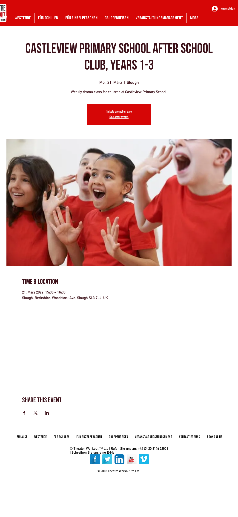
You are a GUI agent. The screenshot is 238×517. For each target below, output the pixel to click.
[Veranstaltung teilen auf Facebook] (24, 413)
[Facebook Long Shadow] (95, 459)
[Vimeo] (144, 459)
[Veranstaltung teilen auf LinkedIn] (47, 413)
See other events (119, 117)
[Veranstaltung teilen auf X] (35, 413)
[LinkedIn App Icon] (119, 459)
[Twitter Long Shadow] (107, 459)
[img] (103, 482)
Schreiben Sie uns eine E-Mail (94, 452)
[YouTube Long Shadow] (132, 459)
